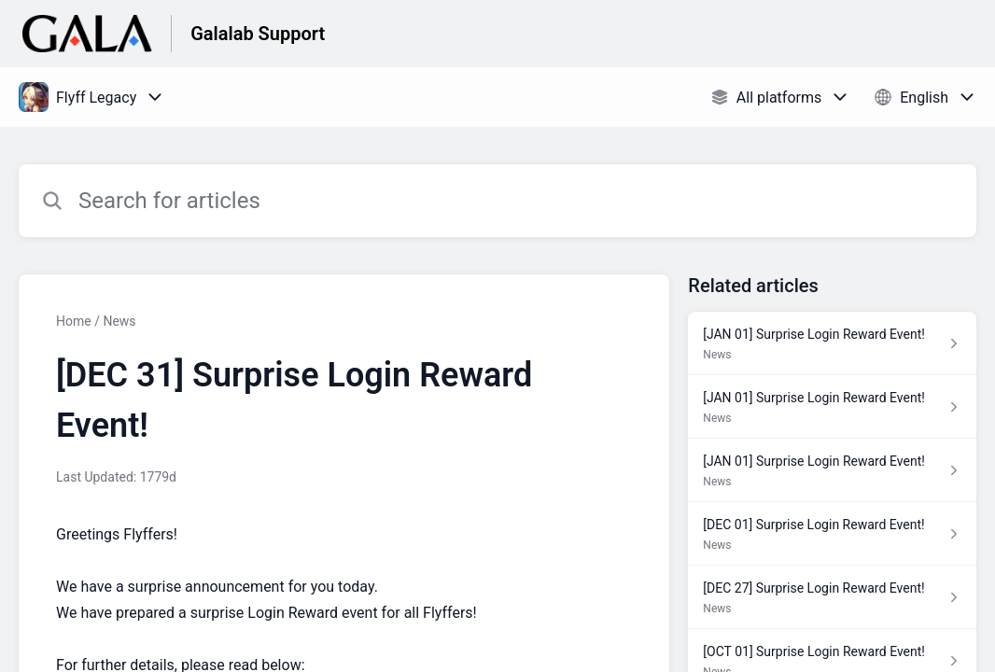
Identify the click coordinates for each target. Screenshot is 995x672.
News (119, 321)
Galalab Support (257, 33)
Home (73, 321)
